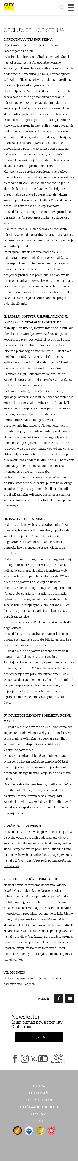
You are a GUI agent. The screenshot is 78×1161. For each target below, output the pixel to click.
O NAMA (39, 1086)
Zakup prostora (39, 1100)
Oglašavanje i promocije (39, 1107)
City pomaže (39, 1093)
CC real (39, 1121)
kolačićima (35, 936)
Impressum (39, 1114)
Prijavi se (39, 1037)
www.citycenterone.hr (35, 334)
